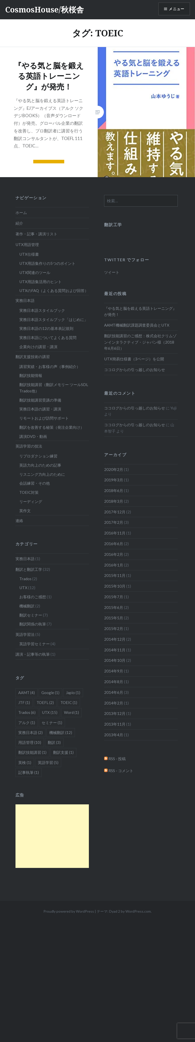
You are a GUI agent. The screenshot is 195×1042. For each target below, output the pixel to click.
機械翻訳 (27, 606)
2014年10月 (114, 660)
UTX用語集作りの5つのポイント (47, 263)
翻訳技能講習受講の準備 (40, 400)
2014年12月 (114, 639)
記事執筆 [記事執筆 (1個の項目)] (28, 772)
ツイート (111, 272)
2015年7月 (113, 596)
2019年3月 (113, 480)
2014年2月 (113, 703)
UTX (23, 587)
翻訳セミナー (30, 615)
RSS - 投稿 (115, 758)
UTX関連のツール (34, 272)
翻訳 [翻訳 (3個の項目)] (54, 742)
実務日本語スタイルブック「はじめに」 (53, 319)
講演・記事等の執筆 (32, 654)
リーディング (30, 501)
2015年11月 (114, 575)
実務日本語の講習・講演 (40, 409)
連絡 (19, 520)
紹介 (19, 223)
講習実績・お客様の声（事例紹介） (49, 366)
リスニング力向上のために (42, 474)
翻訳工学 (113, 224)
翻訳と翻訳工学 (28, 569)
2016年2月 (113, 554)
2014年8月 (113, 681)
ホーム (21, 212)
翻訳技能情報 (30, 375)
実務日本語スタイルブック (42, 310)
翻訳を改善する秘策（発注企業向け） (51, 427)
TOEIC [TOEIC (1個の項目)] (68, 702)
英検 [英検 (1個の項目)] (24, 762)
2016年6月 (113, 543)
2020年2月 (113, 469)
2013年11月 (114, 724)
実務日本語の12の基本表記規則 (46, 328)
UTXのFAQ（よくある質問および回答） (53, 290)
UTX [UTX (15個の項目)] (49, 712)
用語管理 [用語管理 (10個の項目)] (29, 742)
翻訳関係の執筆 (32, 624)
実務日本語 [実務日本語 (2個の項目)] (30, 732)
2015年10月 (114, 586)
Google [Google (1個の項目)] (50, 692)
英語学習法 (25, 634)
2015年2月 (113, 628)
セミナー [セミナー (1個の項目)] (52, 722)
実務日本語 (25, 300)
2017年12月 (114, 512)
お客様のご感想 (32, 596)
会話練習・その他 (34, 483)
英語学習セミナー (34, 643)
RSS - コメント (118, 770)
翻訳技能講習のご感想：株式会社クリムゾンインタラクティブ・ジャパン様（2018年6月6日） (140, 342)
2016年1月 (113, 565)
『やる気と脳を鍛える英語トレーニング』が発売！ (140, 311)
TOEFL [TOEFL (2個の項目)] (45, 702)
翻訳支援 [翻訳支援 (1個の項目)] (63, 752)
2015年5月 (113, 618)
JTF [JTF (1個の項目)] (24, 702)
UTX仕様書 (29, 254)
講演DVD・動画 (33, 436)
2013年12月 (114, 713)
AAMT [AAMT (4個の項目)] (26, 692)
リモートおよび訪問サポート (44, 418)
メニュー (176, 9)
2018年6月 (113, 490)
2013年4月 (113, 734)
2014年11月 (114, 650)
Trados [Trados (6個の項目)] (27, 712)
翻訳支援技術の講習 (32, 356)
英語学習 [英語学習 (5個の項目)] (48, 762)
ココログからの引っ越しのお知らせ (134, 369)
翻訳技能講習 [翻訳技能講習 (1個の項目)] (32, 752)
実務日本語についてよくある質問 (47, 337)
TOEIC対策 (29, 492)
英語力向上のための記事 (40, 465)
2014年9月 (113, 671)
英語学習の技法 (28, 446)
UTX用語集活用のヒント (40, 281)
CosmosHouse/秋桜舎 (44, 9)
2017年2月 (113, 522)
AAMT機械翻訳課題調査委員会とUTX (136, 325)
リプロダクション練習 (38, 456)
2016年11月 (114, 533)
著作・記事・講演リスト (36, 234)
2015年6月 (113, 607)
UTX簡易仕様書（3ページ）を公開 (134, 359)
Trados (25, 578)
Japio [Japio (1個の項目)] (73, 692)
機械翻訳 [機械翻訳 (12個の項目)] (60, 732)
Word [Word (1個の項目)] (71, 712)
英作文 (25, 510)
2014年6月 (113, 692)
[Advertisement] (52, 836)
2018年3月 (113, 501)
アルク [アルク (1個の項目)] (26, 722)
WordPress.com (138, 911)
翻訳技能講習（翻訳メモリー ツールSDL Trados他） (53, 387)
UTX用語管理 (27, 244)
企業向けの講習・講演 (38, 346)
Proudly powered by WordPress (68, 911)
